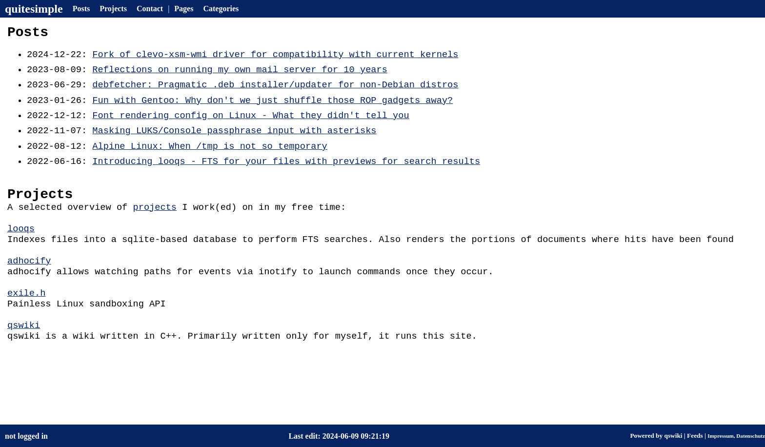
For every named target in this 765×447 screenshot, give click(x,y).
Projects (113, 8)
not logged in (26, 436)
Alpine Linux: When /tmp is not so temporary (209, 159)
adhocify (29, 289)
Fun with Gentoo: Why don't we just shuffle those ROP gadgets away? (272, 109)
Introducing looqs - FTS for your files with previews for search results (286, 176)
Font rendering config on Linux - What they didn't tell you (250, 126)
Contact (150, 8)
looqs (21, 252)
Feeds (695, 435)
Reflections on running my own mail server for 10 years (239, 75)
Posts (81, 8)
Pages (183, 8)
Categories (221, 8)
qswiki (23, 362)
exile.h (26, 326)
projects (155, 228)
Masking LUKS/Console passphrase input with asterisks (234, 142)
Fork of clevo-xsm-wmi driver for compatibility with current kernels (275, 59)
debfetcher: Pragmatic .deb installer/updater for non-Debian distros (275, 92)
